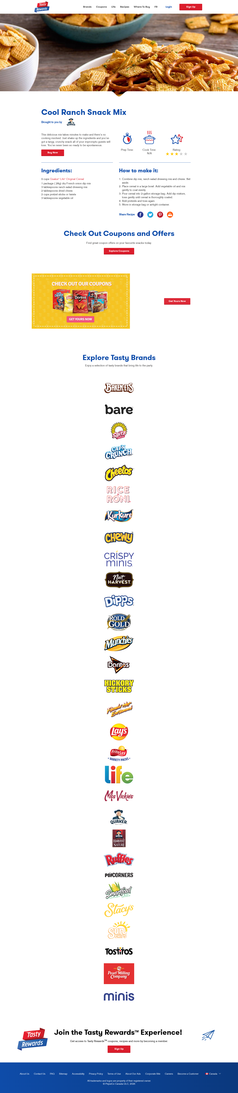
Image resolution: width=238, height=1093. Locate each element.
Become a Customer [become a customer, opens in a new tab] (187, 1074)
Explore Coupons (119, 250)
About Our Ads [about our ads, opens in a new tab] (132, 1074)
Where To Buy (142, 6)
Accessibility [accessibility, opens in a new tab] (77, 1074)
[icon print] (170, 214)
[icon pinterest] (160, 214)
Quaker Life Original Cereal (67, 179)
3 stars (177, 155)
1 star (167, 155)
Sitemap (63, 1073)
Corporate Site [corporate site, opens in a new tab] (151, 1074)
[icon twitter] (150, 214)
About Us (24, 1073)
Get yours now (218, 301)
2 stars (172, 155)
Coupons (101, 6)
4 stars (181, 155)
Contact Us (39, 1073)
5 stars (186, 155)
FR (156, 6)
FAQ (52, 1073)
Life (113, 6)
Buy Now (53, 152)
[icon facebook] (140, 214)
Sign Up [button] (119, 1048)
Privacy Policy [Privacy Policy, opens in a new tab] (95, 1074)
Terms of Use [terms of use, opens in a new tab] (113, 1074)
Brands (87, 6)
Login (169, 7)
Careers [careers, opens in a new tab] (168, 1074)
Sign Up (190, 6)
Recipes (124, 6)
